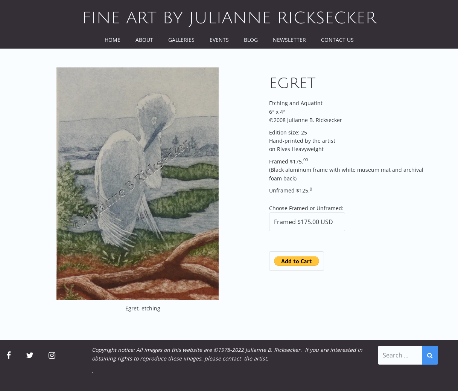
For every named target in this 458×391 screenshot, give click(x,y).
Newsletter (289, 39)
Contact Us (337, 39)
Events (219, 39)
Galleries (181, 39)
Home (112, 39)
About (144, 39)
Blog (251, 39)
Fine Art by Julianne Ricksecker (229, 18)
